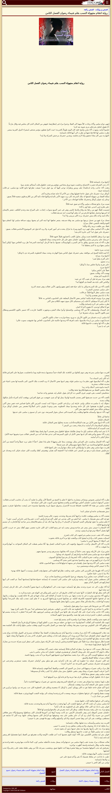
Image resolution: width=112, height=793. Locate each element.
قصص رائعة (40, 781)
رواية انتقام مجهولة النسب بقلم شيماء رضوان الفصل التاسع (79, 771)
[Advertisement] (56, 64)
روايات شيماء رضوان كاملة (89, 781)
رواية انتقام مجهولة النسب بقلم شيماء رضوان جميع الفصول (25, 771)
